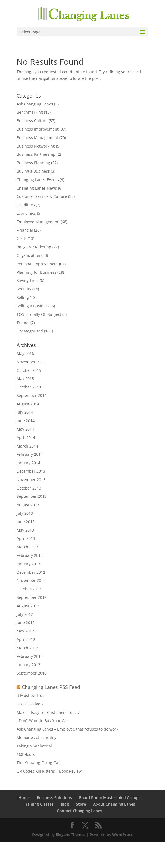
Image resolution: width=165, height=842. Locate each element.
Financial (25, 230)
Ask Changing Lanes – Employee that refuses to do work (67, 729)
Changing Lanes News (37, 188)
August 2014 (28, 404)
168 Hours (26, 754)
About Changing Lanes (114, 804)
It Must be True (31, 695)
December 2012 (31, 572)
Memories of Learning (37, 737)
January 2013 (28, 563)
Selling (23, 297)
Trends (23, 322)
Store (81, 804)
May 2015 (25, 378)
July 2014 (25, 412)
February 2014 (30, 454)
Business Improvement (38, 129)
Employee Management (38, 221)
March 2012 (27, 647)
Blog (65, 804)
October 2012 (29, 588)
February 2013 (30, 555)
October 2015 (29, 370)
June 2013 (26, 521)
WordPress (122, 834)
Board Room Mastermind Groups (109, 797)
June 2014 (26, 420)
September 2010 (32, 673)
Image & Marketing (34, 246)
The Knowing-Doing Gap (39, 762)
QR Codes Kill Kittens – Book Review (49, 771)
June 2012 (26, 622)
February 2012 (30, 656)
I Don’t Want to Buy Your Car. (43, 720)
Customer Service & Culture (42, 196)
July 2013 (25, 513)
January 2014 (28, 462)
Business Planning (33, 162)
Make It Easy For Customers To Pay (48, 712)
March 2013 (27, 546)
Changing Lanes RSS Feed (51, 687)
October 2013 (29, 488)
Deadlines (26, 204)
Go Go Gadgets (30, 703)
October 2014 (29, 387)
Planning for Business (36, 272)
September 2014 (32, 395)
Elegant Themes (70, 834)
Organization (28, 255)
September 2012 (32, 597)
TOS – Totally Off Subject (39, 314)
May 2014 (25, 429)
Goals (22, 238)
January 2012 (28, 664)
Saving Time (28, 280)
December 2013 (31, 471)
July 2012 (25, 614)
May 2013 (25, 530)
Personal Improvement (37, 263)
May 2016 (25, 353)
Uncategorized (30, 331)
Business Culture (32, 120)
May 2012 (25, 631)
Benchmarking (30, 112)
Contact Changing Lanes (79, 810)
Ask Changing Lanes (35, 104)
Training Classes (39, 804)
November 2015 (31, 361)
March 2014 (27, 446)
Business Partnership (36, 154)
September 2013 (32, 496)
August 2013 (28, 504)
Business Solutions (54, 797)
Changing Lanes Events (38, 179)
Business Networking (36, 146)
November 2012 (31, 580)
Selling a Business (33, 305)
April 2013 (26, 538)
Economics (26, 213)
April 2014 (26, 437)
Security (24, 289)
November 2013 (31, 479)
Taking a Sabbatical (34, 746)
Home (24, 797)
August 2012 (28, 605)
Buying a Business (33, 171)
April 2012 (26, 639)
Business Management (37, 137)
